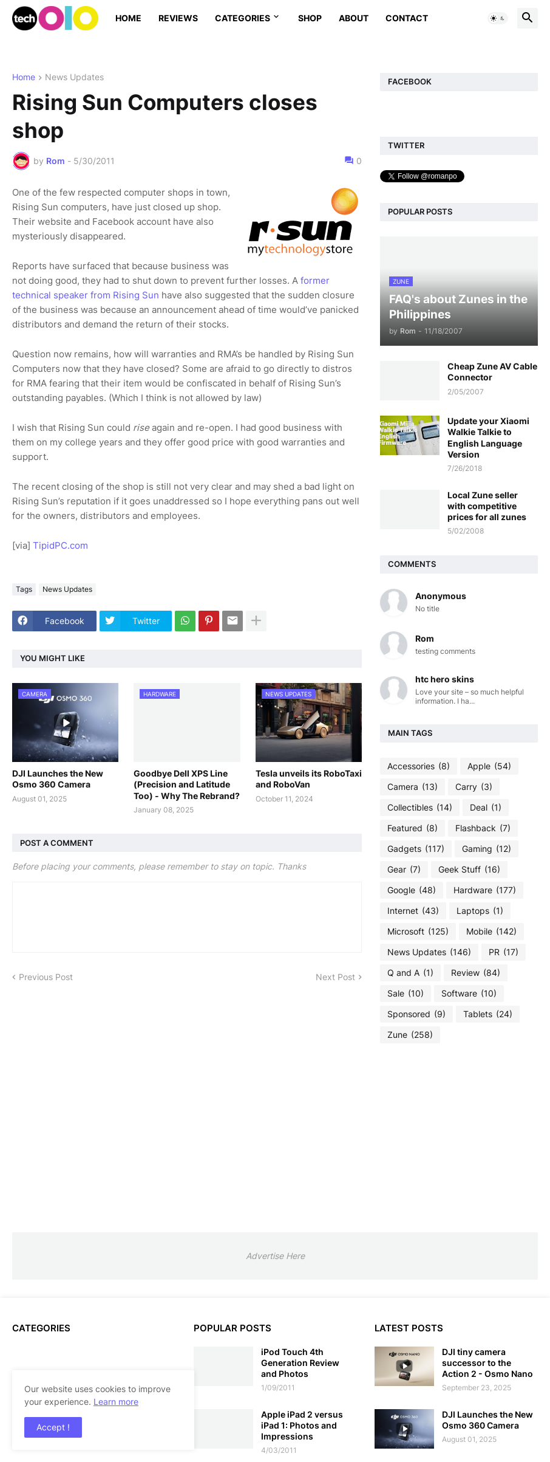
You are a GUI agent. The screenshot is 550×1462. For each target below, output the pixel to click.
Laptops (480, 911)
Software (469, 993)
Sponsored (416, 1014)
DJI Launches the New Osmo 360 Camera (57, 778)
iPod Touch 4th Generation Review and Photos (300, 1363)
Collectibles (419, 807)
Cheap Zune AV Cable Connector (492, 371)
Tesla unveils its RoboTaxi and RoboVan (309, 778)
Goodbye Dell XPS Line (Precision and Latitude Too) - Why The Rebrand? (187, 784)
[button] (497, 18)
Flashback (483, 828)
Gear (404, 869)
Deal (485, 807)
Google (411, 890)
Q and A (410, 973)
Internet (413, 911)
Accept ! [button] (53, 1427)
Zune (410, 1035)
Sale (405, 993)
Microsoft (418, 931)
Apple (489, 766)
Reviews (178, 18)
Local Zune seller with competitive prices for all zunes (486, 506)
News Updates (74, 77)
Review (475, 973)
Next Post (335, 977)
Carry (473, 787)
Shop (310, 18)
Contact (406, 18)
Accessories (418, 766)
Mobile (491, 931)
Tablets (487, 1014)
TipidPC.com (60, 545)
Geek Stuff (469, 869)
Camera (412, 787)
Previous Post (46, 977)
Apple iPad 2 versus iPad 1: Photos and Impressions (302, 1425)
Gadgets (415, 849)
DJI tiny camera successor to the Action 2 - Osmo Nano (487, 1363)
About (353, 18)
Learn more (115, 1401)
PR (503, 952)
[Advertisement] (459, 1137)
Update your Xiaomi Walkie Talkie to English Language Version (488, 437)
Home (128, 18)
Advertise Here (275, 1256)
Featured (412, 828)
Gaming (486, 849)
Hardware (484, 890)
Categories (242, 18)
